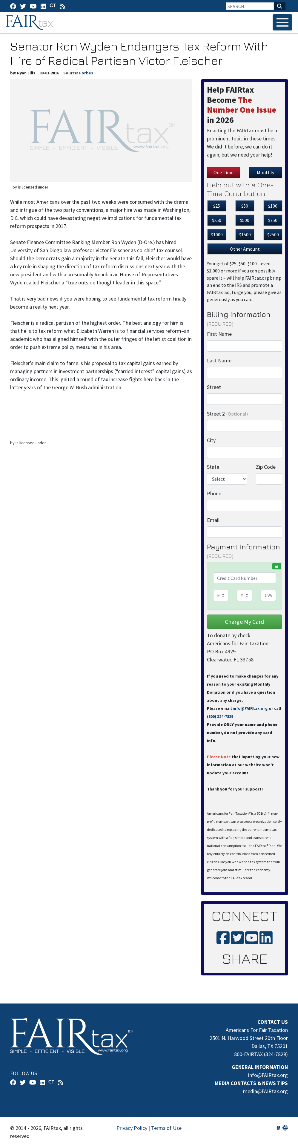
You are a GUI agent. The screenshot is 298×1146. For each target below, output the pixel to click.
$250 (216, 220)
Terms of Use (166, 1127)
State (213, 466)
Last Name (219, 360)
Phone (214, 493)
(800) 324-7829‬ (220, 716)
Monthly (265, 172)
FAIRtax (30, 22)
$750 (272, 220)
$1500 (245, 235)
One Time (223, 172)
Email (213, 520)
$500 (244, 220)
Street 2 (227, 413)
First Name (219, 333)
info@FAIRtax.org (250, 708)
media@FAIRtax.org (265, 1091)
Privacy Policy (131, 1127)
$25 (216, 206)
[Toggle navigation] (282, 22)
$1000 (217, 235)
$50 (244, 206)
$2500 (273, 235)
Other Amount (245, 249)
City (211, 440)
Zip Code (266, 466)
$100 (272, 206)
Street (214, 387)
